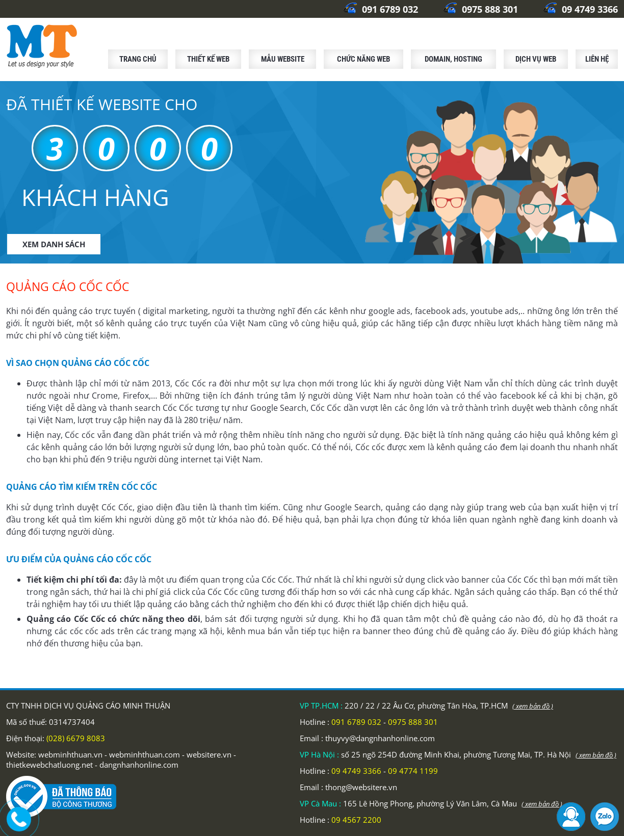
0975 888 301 (481, 9)
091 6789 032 (381, 9)
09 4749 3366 (580, 9)
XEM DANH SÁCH (53, 244)
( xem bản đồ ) (532, 706)
